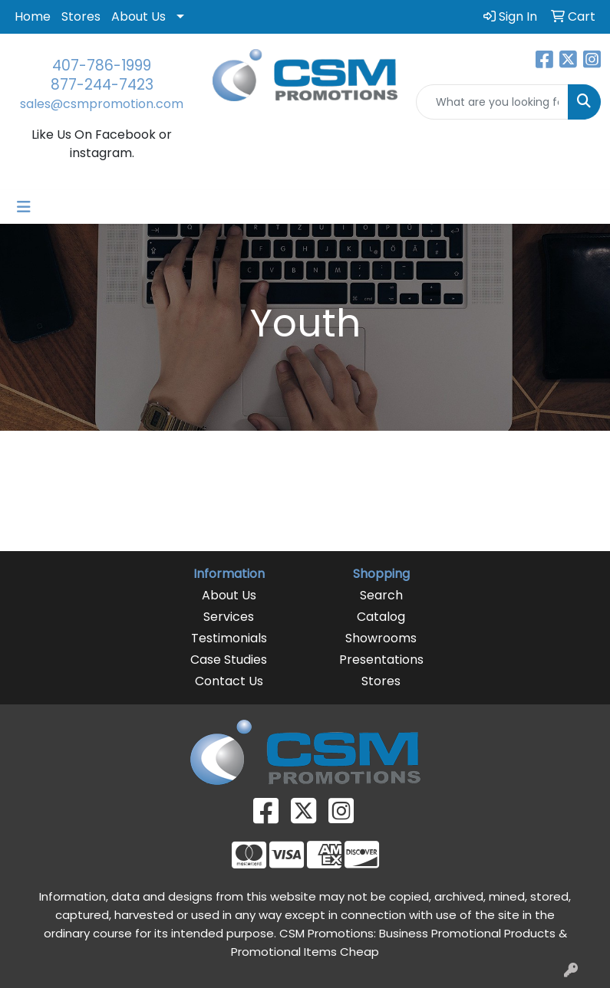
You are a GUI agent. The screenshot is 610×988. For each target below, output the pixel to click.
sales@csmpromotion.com (101, 104)
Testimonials (229, 638)
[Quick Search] (492, 102)
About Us (138, 16)
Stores (81, 16)
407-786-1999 (101, 65)
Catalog (381, 616)
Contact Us (229, 681)
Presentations (381, 659)
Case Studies (228, 659)
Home (33, 16)
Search (381, 595)
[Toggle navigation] (24, 207)
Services (228, 616)
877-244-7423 (102, 84)
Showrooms (381, 638)
